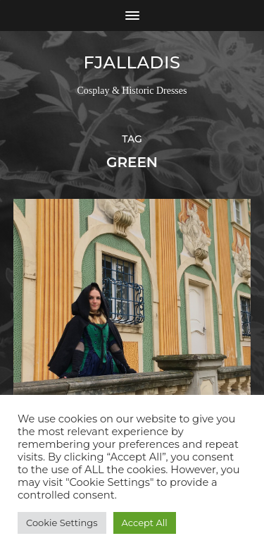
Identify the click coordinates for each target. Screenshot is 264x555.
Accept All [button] (145, 522)
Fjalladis (131, 62)
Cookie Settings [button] (62, 522)
